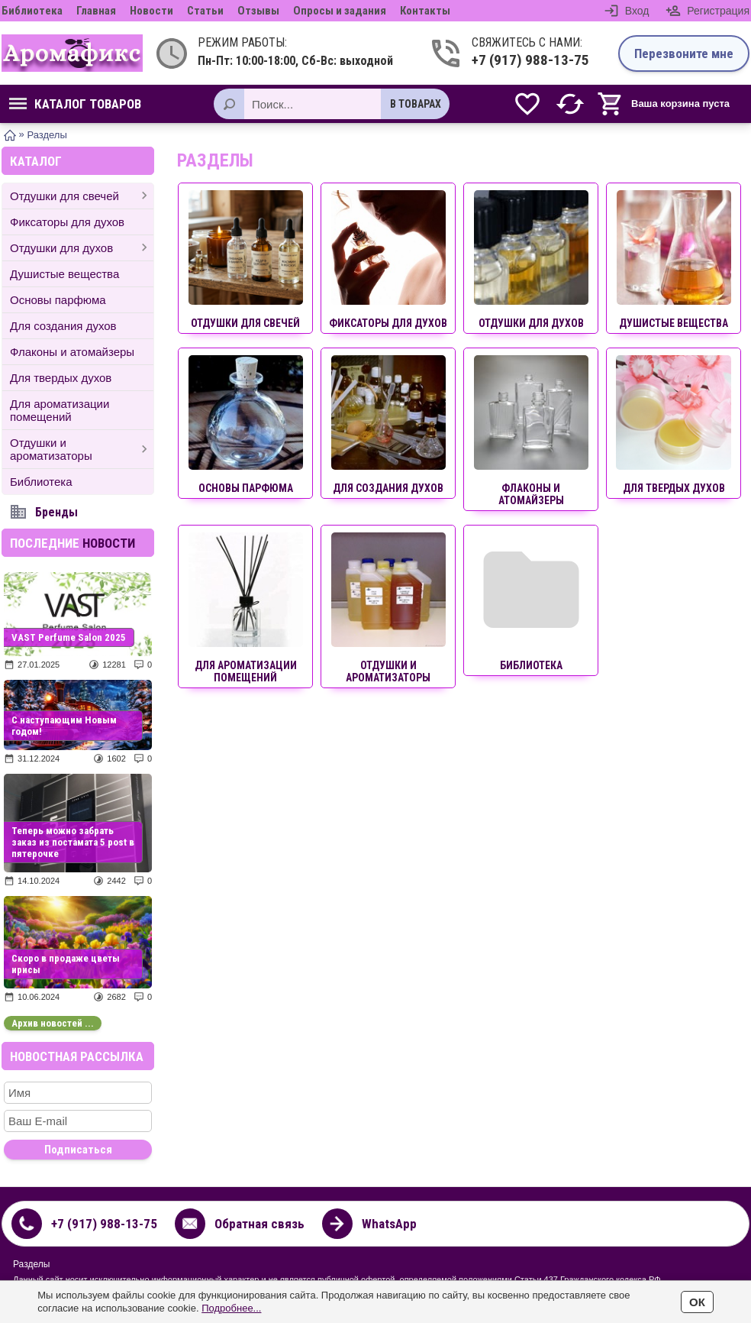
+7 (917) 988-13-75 (530, 60)
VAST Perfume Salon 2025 (68, 637)
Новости (151, 11)
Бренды (56, 512)
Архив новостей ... (52, 1023)
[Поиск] (229, 104)
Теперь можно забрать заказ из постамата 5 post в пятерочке (72, 842)
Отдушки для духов (61, 247)
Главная (96, 11)
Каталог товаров (75, 104)
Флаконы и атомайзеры (72, 351)
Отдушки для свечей (64, 195)
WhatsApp (389, 1223)
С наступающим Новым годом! (64, 725)
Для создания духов (63, 325)
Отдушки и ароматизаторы (51, 449)
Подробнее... (231, 1308)
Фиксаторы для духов (67, 221)
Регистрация (718, 11)
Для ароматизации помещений (59, 410)
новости (108, 543)
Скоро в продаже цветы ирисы (65, 964)
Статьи (205, 11)
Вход (637, 11)
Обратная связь (259, 1223)
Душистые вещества (64, 273)
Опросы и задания (339, 11)
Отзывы (258, 11)
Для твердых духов (60, 377)
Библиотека (32, 11)
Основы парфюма (58, 299)
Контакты (425, 11)
